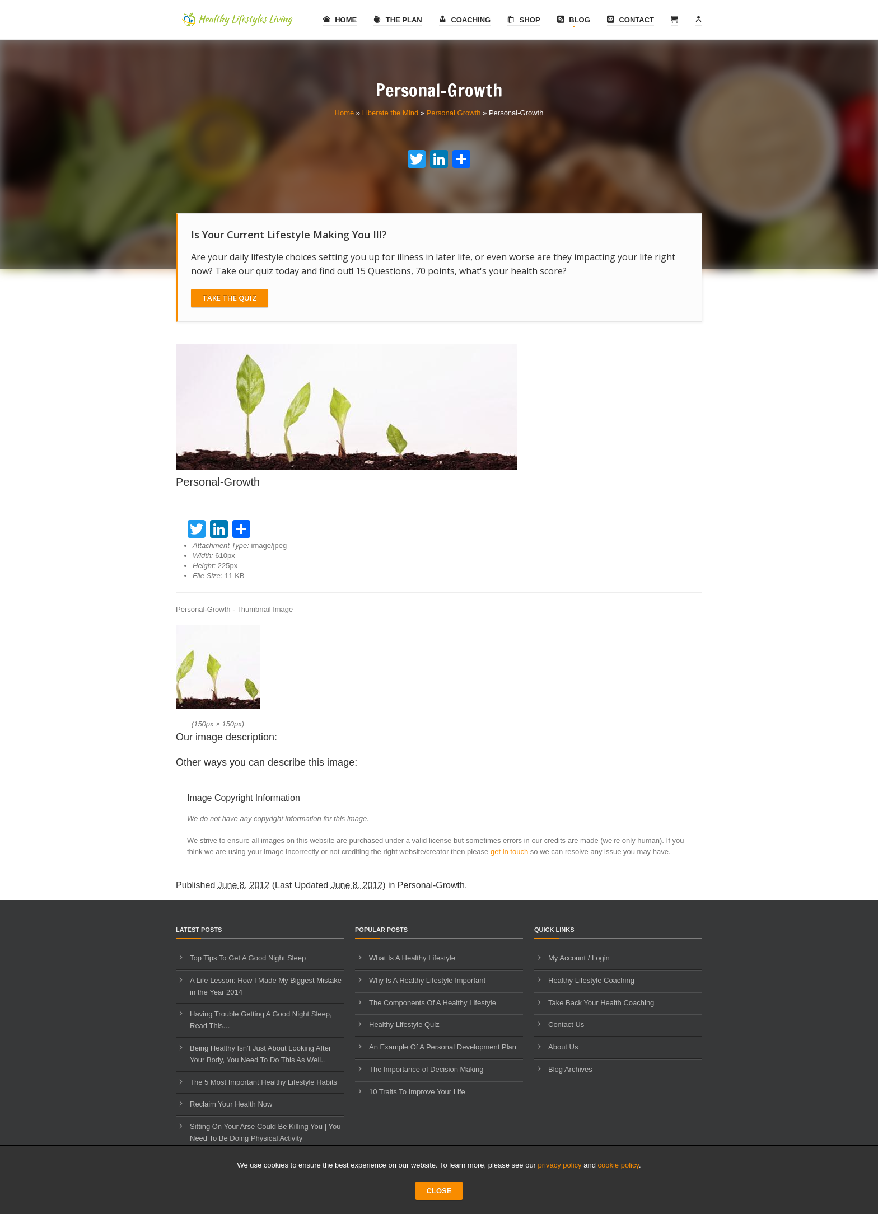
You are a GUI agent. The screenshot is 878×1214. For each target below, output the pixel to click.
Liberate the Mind (390, 113)
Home (340, 20)
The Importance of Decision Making (426, 1069)
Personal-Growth (431, 885)
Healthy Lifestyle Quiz (404, 1024)
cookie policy (618, 1165)
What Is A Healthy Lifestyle (412, 958)
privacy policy (560, 1165)
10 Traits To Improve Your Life (417, 1092)
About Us (563, 1047)
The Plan (397, 20)
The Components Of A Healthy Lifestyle (432, 1003)
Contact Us (566, 1024)
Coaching (465, 20)
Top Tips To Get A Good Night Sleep (248, 958)
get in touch (509, 851)
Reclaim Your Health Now (231, 1104)
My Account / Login (579, 958)
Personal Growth (454, 113)
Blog (573, 20)
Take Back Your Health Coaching (601, 1003)
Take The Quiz (229, 298)
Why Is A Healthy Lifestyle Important (427, 980)
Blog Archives (570, 1069)
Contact (630, 20)
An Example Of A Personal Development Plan (442, 1047)
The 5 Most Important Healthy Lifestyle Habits (263, 1082)
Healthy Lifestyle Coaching (591, 980)
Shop (523, 20)
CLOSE (439, 1191)
